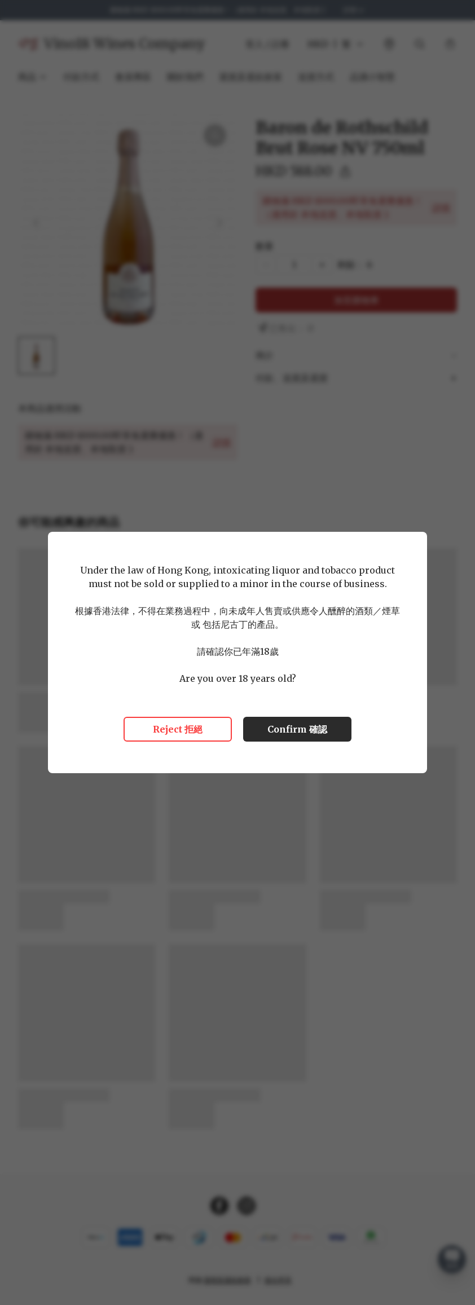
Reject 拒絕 (178, 729)
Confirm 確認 (297, 729)
